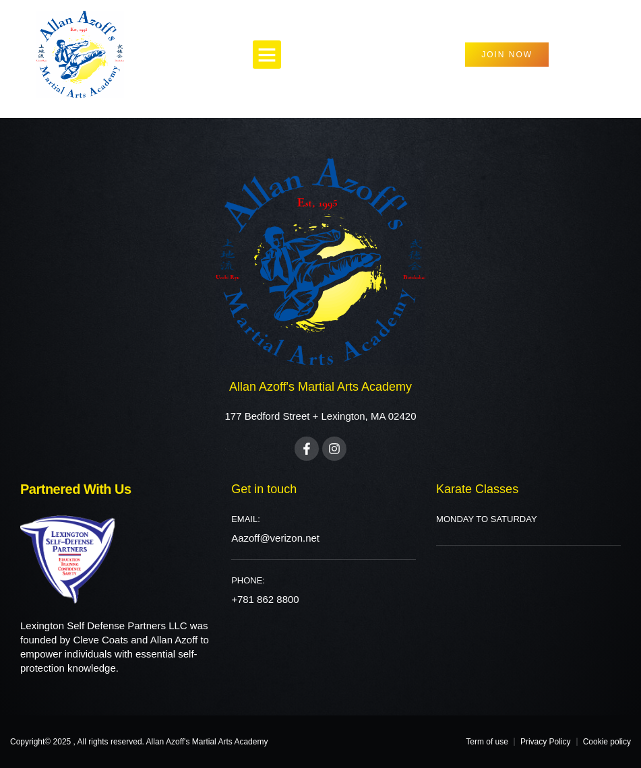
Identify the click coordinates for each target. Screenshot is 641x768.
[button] (267, 54)
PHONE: (248, 580)
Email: (245, 519)
